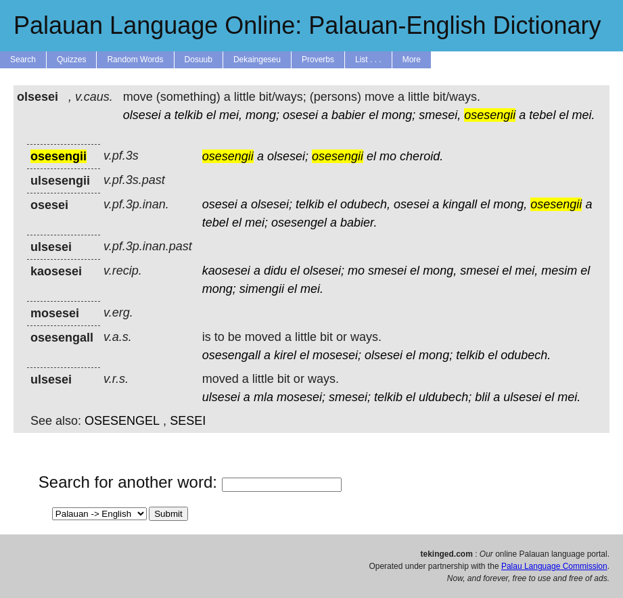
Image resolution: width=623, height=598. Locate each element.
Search (23, 59)
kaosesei (226, 270)
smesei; (350, 397)
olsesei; (287, 156)
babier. (358, 222)
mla (263, 397)
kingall (459, 204)
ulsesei (221, 397)
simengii (261, 289)
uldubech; (445, 397)
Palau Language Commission (554, 566)
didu (275, 270)
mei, (230, 115)
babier (348, 115)
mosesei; (337, 355)
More (411, 59)
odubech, (365, 204)
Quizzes (71, 59)
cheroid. (421, 156)
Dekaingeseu (257, 59)
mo (387, 156)
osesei (300, 115)
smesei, (440, 115)
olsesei (142, 115)
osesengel (299, 222)
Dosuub (198, 59)
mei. (583, 115)
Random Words (135, 59)
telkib (189, 115)
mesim (559, 270)
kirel (285, 355)
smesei (387, 270)
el (211, 115)
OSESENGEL (122, 421)
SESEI (188, 421)
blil (482, 397)
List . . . (368, 59)
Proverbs (318, 59)
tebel (542, 115)
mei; (256, 222)
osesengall (231, 355)
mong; (262, 115)
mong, (510, 204)
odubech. (526, 355)
